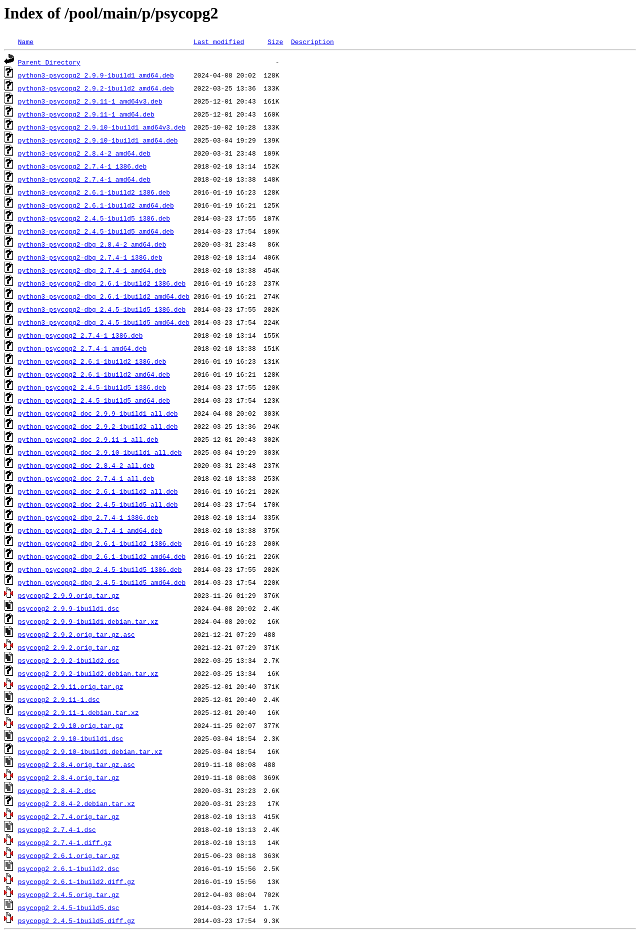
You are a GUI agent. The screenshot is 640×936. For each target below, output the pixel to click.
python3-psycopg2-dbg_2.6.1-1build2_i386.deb (102, 283)
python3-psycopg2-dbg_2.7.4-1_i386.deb (90, 257)
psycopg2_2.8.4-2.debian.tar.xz (76, 803)
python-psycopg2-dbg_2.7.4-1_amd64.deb (90, 530)
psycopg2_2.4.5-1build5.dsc (69, 907)
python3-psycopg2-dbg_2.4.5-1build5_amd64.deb (104, 322)
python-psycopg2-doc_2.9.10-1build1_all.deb (100, 452)
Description (312, 41)
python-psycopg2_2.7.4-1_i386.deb (80, 335)
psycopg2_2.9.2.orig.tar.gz (69, 647)
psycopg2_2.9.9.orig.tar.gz (69, 595)
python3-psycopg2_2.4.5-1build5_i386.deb (94, 218)
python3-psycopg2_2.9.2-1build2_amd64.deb (96, 88)
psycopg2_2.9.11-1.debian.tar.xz (78, 712)
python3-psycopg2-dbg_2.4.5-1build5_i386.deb (102, 309)
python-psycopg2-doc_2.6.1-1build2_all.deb (98, 491)
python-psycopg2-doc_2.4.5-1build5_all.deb (98, 504)
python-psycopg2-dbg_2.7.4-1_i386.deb (88, 517)
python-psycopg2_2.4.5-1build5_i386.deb (92, 387)
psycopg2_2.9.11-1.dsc (59, 699)
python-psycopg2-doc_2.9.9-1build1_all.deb (98, 413)
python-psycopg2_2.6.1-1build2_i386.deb (92, 361)
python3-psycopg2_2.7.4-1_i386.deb (82, 166)
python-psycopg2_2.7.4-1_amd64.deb (82, 348)
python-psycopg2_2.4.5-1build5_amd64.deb (94, 400)
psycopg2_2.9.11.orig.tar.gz (71, 686)
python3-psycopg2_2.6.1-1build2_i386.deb (94, 192)
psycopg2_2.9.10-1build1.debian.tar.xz (90, 751)
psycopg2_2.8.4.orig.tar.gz (69, 777)
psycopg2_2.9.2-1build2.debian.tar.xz (88, 673)
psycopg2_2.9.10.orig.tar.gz (71, 725)
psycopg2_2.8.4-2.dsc (57, 790)
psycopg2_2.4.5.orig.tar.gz (69, 894)
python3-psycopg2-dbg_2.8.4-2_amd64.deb (92, 244)
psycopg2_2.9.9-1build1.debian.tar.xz (88, 621)
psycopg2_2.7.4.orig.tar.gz (69, 816)
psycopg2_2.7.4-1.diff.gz (65, 842)
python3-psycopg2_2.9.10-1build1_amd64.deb (98, 140)
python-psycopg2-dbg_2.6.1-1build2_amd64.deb (102, 556)
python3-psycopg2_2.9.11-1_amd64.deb (86, 114)
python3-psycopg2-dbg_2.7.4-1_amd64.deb (92, 270)
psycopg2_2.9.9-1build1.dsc (69, 608)
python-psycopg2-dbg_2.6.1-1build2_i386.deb (100, 543)
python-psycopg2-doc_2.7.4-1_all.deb (86, 478)
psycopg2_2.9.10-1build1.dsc (71, 738)
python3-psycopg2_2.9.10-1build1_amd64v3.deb (102, 127)
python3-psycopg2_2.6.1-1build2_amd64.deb (96, 205)
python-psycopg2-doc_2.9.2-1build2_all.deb (98, 426)
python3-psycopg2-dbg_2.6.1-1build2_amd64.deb (104, 296)
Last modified (219, 41)
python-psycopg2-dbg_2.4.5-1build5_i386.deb (100, 569)
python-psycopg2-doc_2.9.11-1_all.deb (88, 439)
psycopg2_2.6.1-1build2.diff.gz (76, 881)
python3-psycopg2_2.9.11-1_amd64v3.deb (90, 101)
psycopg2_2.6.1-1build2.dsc (69, 868)
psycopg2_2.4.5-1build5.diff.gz (76, 920)
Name (26, 41)
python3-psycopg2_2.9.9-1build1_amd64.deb (96, 75)
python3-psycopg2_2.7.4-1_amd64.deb (84, 179)
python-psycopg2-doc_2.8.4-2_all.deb (86, 465)
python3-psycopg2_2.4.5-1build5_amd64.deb (96, 231)
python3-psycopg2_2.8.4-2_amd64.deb (84, 153)
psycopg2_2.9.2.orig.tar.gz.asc (76, 634)
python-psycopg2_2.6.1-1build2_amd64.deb (94, 374)
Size (275, 41)
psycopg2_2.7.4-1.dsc (57, 829)
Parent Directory (49, 62)
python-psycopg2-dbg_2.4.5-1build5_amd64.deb (102, 582)
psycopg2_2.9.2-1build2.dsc (69, 660)
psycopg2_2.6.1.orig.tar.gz (69, 855)
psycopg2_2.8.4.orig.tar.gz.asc (76, 764)
